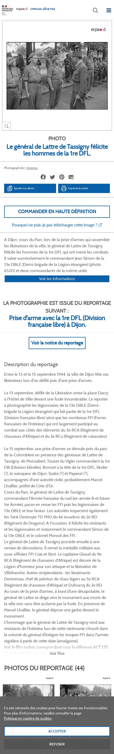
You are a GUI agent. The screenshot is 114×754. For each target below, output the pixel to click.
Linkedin (63, 592)
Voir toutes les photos (57, 567)
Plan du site (57, 697)
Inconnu (32, 168)
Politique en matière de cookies (27, 725)
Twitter (50, 592)
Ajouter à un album (20, 188)
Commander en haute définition (57, 211)
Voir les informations (57, 285)
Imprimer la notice (74, 188)
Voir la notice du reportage (57, 349)
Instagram (76, 592)
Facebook (37, 592)
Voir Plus (57, 468)
